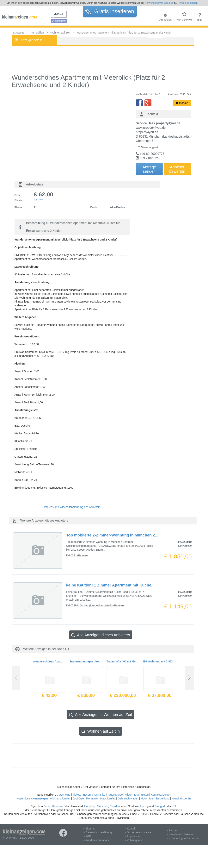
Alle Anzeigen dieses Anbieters (100, 635)
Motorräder (147, 798)
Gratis (109, 11)
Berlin (47, 806)
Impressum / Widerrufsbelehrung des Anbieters (72, 507)
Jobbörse (78, 798)
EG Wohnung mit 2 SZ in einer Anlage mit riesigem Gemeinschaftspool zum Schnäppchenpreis (159, 661)
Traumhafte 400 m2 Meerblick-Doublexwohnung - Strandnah (123, 661)
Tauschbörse (115, 794)
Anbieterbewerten (177, 169)
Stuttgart (160, 806)
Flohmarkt (92, 798)
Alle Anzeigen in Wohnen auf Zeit (100, 714)
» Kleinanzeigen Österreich (182, 838)
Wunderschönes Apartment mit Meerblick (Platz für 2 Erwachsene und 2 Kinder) (49, 661)
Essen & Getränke (94, 794)
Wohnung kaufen (60, 798)
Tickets (76, 794)
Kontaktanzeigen (161, 794)
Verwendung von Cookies (159, 2)
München (102, 806)
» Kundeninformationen (97, 840)
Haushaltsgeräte (181, 798)
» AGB (87, 836)
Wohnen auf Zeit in (101, 731)
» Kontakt (130, 828)
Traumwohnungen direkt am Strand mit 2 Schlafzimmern (86, 661)
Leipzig (144, 806)
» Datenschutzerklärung (97, 832)
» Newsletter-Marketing (180, 834)
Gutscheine (63, 794)
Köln (174, 806)
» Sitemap (89, 828)
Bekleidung (162, 798)
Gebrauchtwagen (128, 798)
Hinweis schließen (188, 2)
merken (182, 102)
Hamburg (89, 806)
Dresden (115, 806)
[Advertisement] (102, 58)
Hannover (58, 806)
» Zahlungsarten (134, 840)
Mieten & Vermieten (137, 794)
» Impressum (132, 836)
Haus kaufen (108, 798)
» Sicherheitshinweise (138, 832)
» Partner (172, 830)
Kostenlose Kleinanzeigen (32, 798)
